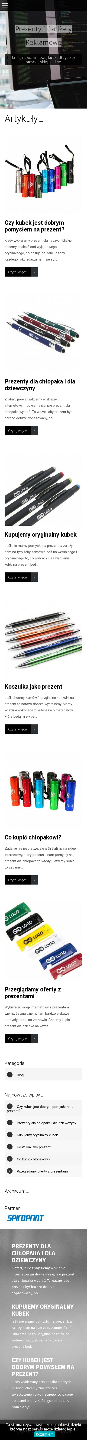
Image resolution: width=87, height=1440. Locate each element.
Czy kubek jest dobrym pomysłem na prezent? (34, 226)
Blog (20, 1075)
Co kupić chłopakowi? (33, 837)
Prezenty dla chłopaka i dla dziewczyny (46, 1123)
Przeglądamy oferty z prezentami (33, 993)
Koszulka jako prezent (33, 686)
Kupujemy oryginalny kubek (41, 534)
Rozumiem (45, 1434)
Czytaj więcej (18, 272)
